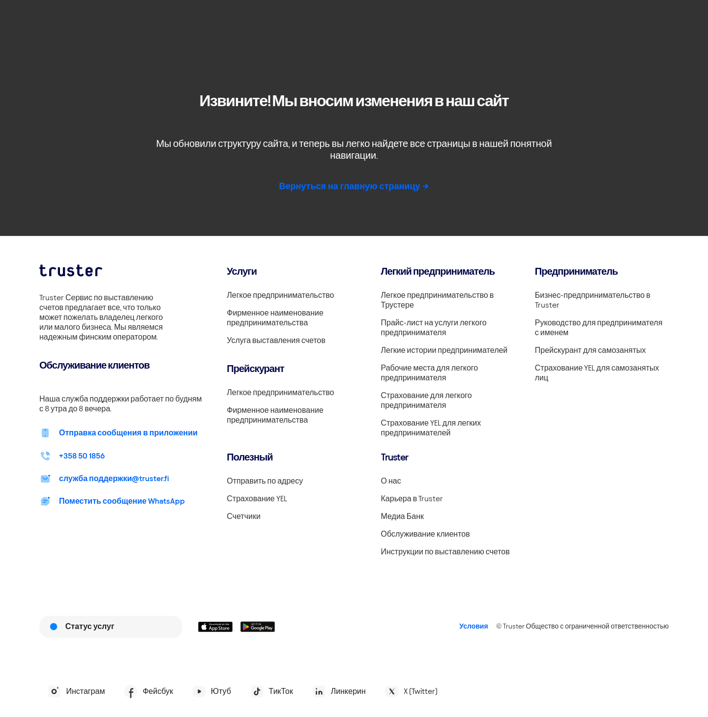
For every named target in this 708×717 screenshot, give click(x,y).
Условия (473, 626)
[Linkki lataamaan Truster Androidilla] (257, 626)
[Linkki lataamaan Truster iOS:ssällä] (215, 626)
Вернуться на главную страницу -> (354, 186)
